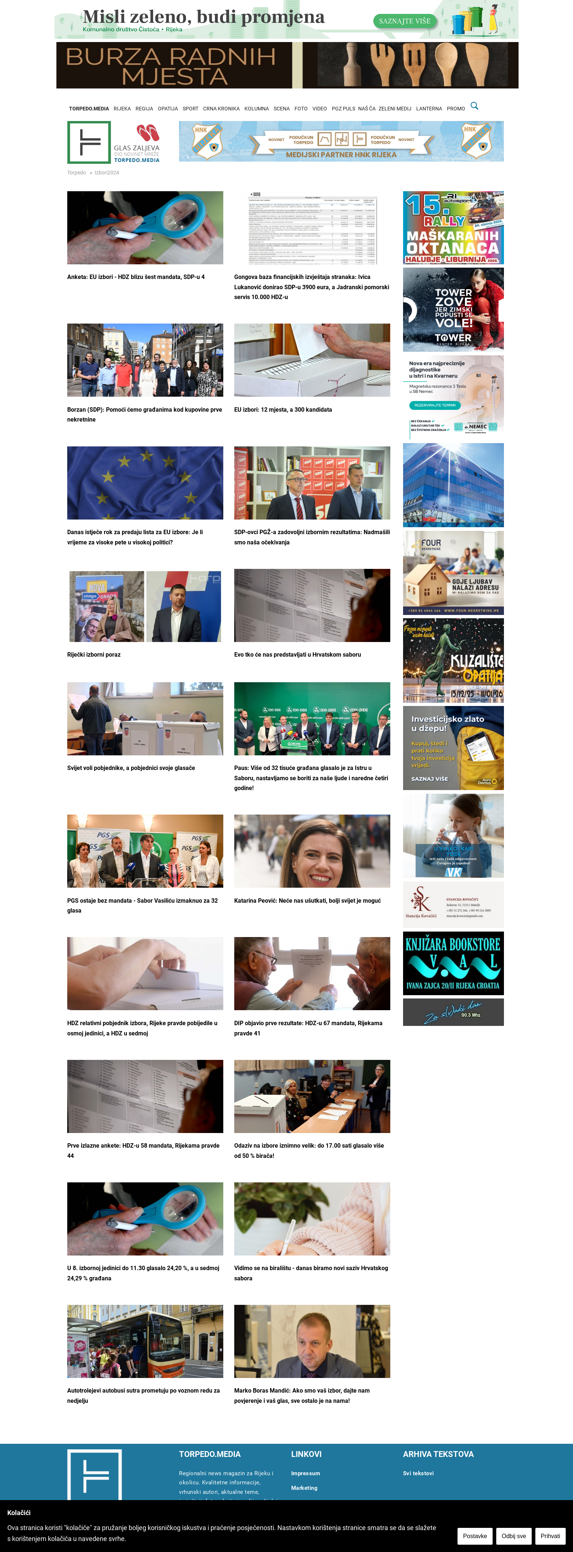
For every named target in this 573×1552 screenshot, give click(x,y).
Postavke (475, 1536)
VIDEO (319, 109)
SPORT (190, 109)
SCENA (282, 109)
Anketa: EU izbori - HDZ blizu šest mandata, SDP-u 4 (136, 276)
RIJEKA (122, 109)
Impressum (305, 1473)
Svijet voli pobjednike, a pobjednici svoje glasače (131, 767)
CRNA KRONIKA (221, 109)
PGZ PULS (343, 109)
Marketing (304, 1488)
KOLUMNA (256, 109)
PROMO (456, 109)
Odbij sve (514, 1536)
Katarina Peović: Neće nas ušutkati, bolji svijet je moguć (307, 900)
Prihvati (550, 1536)
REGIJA (144, 109)
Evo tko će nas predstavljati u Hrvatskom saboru (297, 654)
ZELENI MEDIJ (395, 109)
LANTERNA (429, 109)
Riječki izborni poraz (94, 654)
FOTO (301, 109)
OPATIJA (168, 109)
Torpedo (76, 173)
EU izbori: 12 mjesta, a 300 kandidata (283, 409)
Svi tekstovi (418, 1473)
